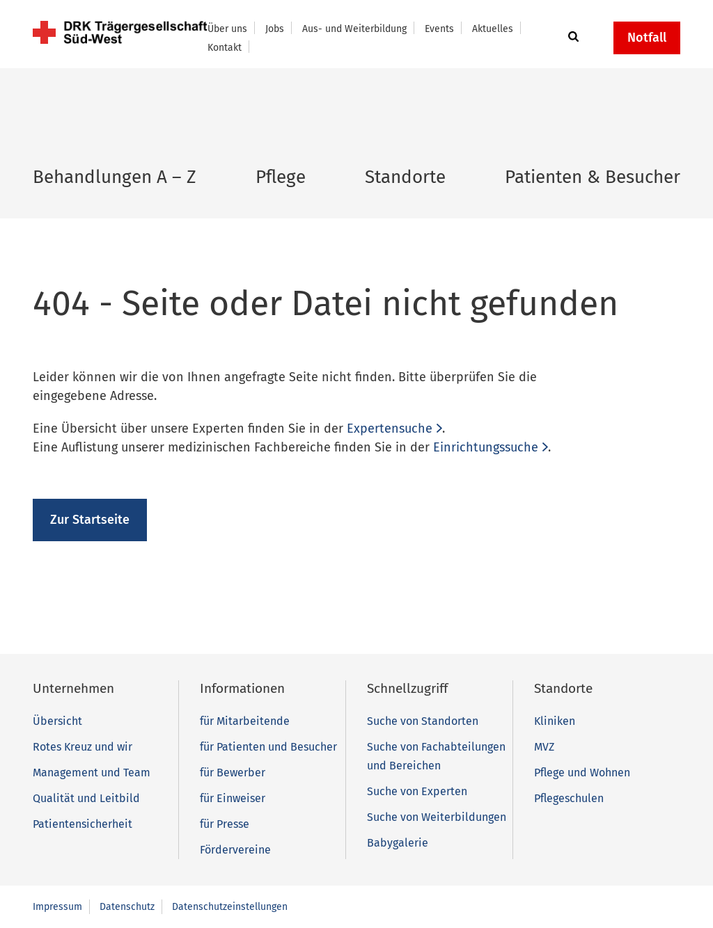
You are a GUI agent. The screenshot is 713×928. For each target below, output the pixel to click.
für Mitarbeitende (245, 721)
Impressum (57, 907)
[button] (571, 37)
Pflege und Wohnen (582, 772)
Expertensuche (389, 428)
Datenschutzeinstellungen (230, 907)
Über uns (227, 29)
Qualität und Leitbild (86, 798)
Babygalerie (397, 842)
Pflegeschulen (569, 798)
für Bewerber (232, 772)
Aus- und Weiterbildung (354, 29)
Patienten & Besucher (592, 177)
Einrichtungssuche (485, 447)
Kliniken (554, 721)
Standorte (405, 177)
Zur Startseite (90, 519)
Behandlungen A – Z (114, 177)
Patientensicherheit (82, 824)
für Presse (224, 824)
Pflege (281, 177)
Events (439, 29)
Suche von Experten (417, 791)
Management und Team (91, 772)
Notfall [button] (646, 37)
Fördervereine (235, 849)
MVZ (544, 746)
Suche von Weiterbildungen (436, 817)
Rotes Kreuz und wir (82, 746)
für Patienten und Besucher (268, 746)
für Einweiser (232, 798)
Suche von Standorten (422, 721)
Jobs (274, 29)
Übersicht (57, 721)
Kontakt (224, 48)
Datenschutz (127, 907)
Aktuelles (492, 29)
